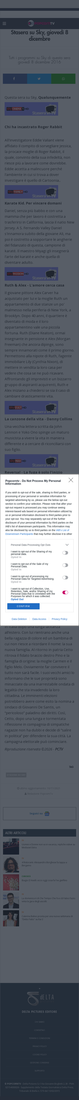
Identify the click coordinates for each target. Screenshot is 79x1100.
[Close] (72, 481)
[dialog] (39, 550)
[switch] (65, 553)
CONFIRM (23, 606)
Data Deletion (19, 619)
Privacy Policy (59, 619)
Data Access (39, 619)
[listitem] (39, 545)
